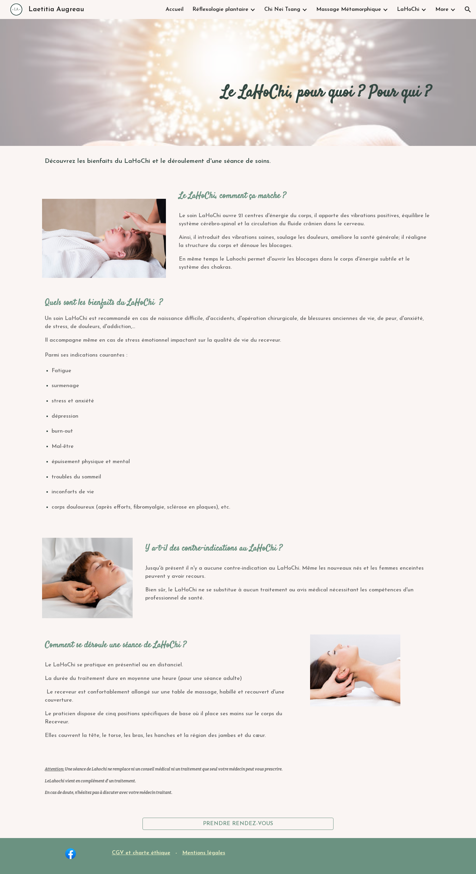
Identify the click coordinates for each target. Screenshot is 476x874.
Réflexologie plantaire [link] (220, 9)
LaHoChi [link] (408, 9)
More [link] (442, 9)
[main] (271, 82)
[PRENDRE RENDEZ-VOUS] (238, 824)
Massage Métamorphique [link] (348, 9)
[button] (468, 9)
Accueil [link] (175, 9)
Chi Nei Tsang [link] (282, 9)
